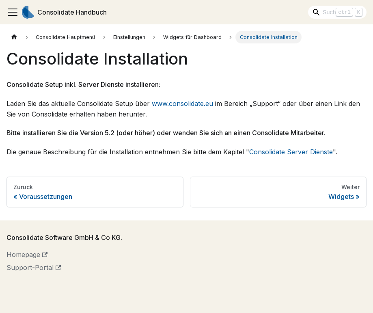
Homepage (26, 254)
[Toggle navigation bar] (12, 12)
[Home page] (14, 37)
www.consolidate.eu (182, 103)
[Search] (337, 12)
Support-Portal (33, 267)
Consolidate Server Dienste (291, 152)
